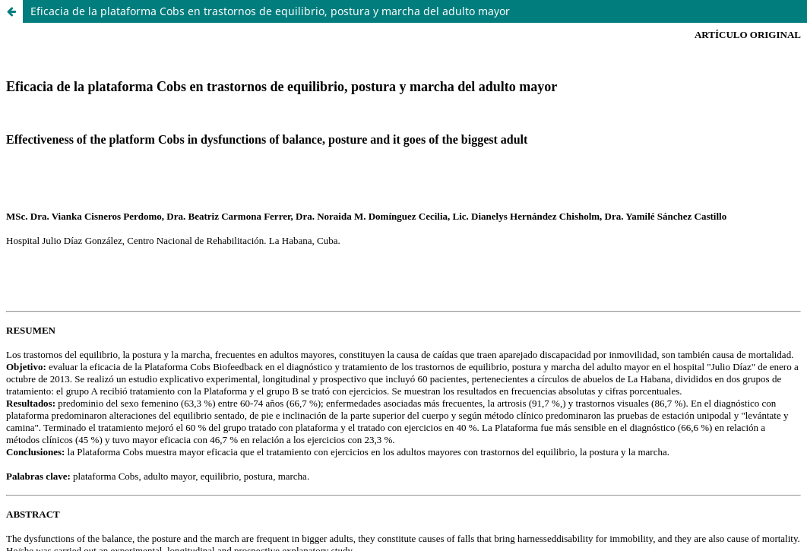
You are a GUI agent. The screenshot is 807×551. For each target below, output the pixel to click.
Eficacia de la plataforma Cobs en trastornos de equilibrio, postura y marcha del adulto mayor (270, 11)
